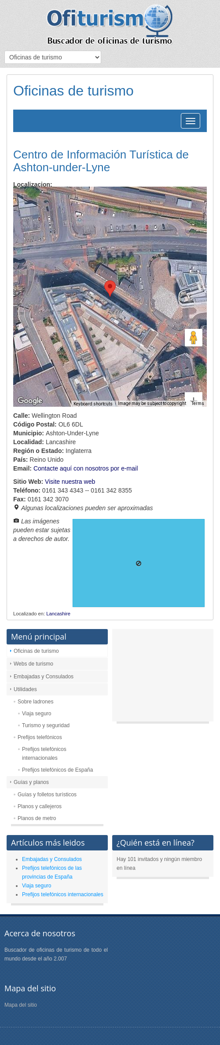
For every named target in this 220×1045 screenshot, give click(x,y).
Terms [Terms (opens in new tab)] (197, 403)
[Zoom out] (193, 387)
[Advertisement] (163, 677)
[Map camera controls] (193, 306)
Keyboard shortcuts (93, 403)
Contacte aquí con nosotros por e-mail (85, 468)
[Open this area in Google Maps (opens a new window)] (29, 401)
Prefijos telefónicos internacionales (44, 753)
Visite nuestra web (70, 481)
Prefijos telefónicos (40, 737)
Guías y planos (31, 782)
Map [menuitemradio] (32, 200)
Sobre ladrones (35, 702)
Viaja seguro (36, 713)
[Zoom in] (193, 369)
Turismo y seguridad (46, 725)
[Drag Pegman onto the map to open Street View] (193, 337)
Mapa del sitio (20, 1005)
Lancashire (58, 613)
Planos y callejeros (40, 806)
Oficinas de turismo (36, 651)
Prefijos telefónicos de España (57, 770)
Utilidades (25, 689)
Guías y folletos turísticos (47, 794)
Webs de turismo (33, 664)
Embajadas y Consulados (43, 676)
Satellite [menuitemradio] (69, 200)
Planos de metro (37, 818)
